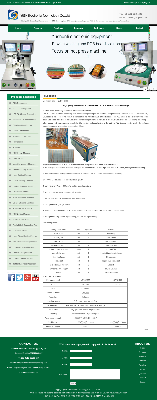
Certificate (99, 28)
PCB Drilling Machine (21, 214)
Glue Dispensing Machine (23, 170)
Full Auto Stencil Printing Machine (23, 259)
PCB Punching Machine (22, 125)
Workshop (142, 365)
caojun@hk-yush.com (137, 17)
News (119, 28)
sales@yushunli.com (29, 372)
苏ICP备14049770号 (94, 396)
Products (38, 28)
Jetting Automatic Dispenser (24, 264)
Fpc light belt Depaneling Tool (25, 225)
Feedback (58, 28)
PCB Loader (18, 142)
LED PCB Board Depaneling (24, 114)
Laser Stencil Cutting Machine (25, 236)
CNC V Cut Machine (21, 192)
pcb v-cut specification (22, 219)
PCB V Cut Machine (21, 131)
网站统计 (110, 396)
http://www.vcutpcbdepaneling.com (32, 363)
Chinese (139, 3)
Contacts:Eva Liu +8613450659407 (28, 353)
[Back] (146, 330)
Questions (142, 374)
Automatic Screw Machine (23, 247)
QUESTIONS (63, 101)
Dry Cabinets (18, 158)
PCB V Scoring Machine (23, 181)
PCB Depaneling (19, 103)
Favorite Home (129, 3)
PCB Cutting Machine (21, 136)
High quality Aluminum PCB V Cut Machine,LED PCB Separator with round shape (76, 165)
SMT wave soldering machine (25, 242)
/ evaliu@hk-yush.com (41, 368)
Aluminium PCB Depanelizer (24, 120)
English (147, 3)
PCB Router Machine (21, 153)
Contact (139, 28)
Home (18, 28)
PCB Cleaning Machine (22, 208)
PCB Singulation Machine (23, 197)
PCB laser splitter (20, 231)
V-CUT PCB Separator (22, 109)
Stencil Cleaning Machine (23, 203)
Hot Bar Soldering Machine (24, 186)
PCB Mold (17, 147)
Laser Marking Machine (22, 253)
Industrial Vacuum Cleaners (24, 164)
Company (78, 28)
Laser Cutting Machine (22, 175)
